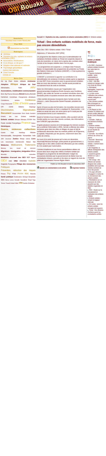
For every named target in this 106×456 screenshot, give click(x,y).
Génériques (5, 126)
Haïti (12, 132)
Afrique (14, 84)
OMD (10, 161)
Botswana (16, 94)
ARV (32, 87)
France (26, 122)
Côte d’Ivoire (20, 103)
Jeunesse (8, 139)
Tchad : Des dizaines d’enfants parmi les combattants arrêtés (95, 212)
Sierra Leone (9, 180)
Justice (16, 139)
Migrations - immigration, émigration (15, 151)
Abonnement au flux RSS (19, 48)
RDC (27, 174)
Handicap (22, 132)
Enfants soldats (7, 119)
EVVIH (29, 119)
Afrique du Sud (27, 84)
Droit (23, 113)
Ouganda (4, 164)
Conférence (30, 100)
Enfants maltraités (28, 116)
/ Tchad (67, 50)
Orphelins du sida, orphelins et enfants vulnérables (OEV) (16, 57)
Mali (34, 142)
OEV (4, 160)
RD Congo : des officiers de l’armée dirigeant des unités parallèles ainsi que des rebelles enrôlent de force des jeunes (96, 165)
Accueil (40, 37)
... (97, 34)
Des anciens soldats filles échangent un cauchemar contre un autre (95, 104)
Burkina (27, 94)
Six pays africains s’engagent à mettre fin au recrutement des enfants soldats (95, 175)
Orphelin (32, 161)
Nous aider (100, 31)
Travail (8, 183)
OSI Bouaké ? (100, 13)
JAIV (2, 139)
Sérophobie (31, 177)
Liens (98, 25)
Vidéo (16, 183)
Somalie (17, 180)
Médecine (5, 145)
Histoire (32, 132)
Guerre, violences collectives (18, 129)
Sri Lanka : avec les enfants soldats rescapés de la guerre (95, 206)
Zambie (25, 183)
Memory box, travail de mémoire (18, 148)
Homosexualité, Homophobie (11, 136)
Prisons (3, 174)
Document (6, 113)
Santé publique (7, 177)
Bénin (2, 94)
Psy (9, 173)
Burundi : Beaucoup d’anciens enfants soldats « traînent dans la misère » (95, 143)
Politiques (5, 167)
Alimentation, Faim (11, 88)
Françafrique (16, 123)
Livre (33, 139)
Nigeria (33, 157)
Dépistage (32, 107)
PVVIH (20, 174)
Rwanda (32, 174)
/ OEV (46, 50)
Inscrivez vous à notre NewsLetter (18, 41)
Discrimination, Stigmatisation (18, 110)
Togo (33, 180)
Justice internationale (11, 70)
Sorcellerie (23, 180)
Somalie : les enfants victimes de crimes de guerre (95, 136)
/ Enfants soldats (54, 50)
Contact (99, 28)
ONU (16, 161)
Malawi (28, 142)
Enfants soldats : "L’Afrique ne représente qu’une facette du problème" (96, 129)
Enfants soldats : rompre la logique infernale (94, 200)
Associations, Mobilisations (13, 61)
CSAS (11, 107)
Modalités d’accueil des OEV (13, 157)
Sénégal (25, 177)
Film (34, 119)
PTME (14, 174)
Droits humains (30, 113)
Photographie (12, 164)
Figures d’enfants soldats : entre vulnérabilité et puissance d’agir (94, 76)
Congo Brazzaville (6, 104)
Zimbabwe (31, 183)
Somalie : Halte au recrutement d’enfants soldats (95, 122)
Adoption (4, 84)
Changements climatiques (27, 97)
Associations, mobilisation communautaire (18, 91)
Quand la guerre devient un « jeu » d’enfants (94, 156)
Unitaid (12, 183)
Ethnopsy (23, 119)
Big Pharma (8, 94)
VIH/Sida (6, 54)
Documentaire (16, 113)
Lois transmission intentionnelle (12, 142)
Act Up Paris (6, 81)
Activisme (31, 81)
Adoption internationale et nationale (16, 65)
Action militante (20, 81)
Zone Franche (8, 72)
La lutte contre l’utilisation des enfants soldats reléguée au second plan (95, 96)
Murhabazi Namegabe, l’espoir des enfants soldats (96, 89)
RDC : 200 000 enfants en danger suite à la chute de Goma (96, 83)
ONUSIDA (23, 161)
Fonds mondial (6, 123)
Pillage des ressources (26, 164)
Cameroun (4, 97)
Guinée (3, 132)
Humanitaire (27, 136)
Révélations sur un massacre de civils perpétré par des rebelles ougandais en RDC (95, 184)
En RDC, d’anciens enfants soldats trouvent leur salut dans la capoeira (96, 68)
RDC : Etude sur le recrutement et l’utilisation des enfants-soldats (96, 193)
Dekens (21, 107)
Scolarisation (18, 177)
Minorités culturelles (18, 154)
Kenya (22, 139)
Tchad (30, 180)
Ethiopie (17, 119)
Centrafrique (13, 97)
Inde (34, 136)
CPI (2, 107)
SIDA (2, 180)
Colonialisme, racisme (10, 100)
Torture (3, 183)
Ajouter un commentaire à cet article (52, 168)
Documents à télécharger (100, 20)
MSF (28, 157)
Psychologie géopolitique (12, 68)
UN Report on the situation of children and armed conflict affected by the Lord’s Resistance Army (96, 113)
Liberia (28, 139)
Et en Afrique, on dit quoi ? (13, 63)
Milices (33, 151)
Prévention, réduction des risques (18, 170)
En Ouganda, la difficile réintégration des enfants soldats (96, 150)
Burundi (32, 94)
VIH (20, 183)
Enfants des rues (9, 116)
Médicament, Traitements (23, 145)
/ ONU (62, 50)
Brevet (22, 94)
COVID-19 (7, 75)
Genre (33, 126)
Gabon (33, 123)
